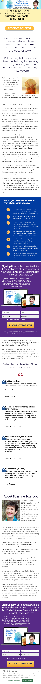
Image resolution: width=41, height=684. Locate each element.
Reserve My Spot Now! (20, 325)
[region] (20, 676)
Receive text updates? (17, 320)
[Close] (38, 671)
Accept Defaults (27, 680)
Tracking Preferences (14, 680)
